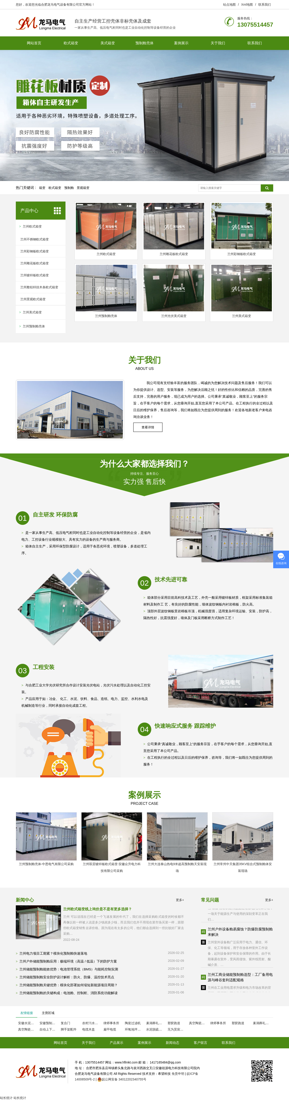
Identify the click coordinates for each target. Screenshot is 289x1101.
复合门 (65, 1023)
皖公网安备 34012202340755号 (124, 1079)
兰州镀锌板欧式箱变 (34, 275)
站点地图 (229, 4)
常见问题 (210, 899)
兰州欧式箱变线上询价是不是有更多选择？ (97, 909)
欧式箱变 (71, 43)
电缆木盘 (88, 1029)
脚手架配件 (69, 1029)
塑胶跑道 (174, 1023)
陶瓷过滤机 (133, 1023)
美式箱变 (107, 43)
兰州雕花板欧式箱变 (34, 263)
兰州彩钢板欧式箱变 (34, 251)
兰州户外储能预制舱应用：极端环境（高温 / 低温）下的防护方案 (68, 961)
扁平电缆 (109, 1029)
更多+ (180, 900)
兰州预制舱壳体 (34, 326)
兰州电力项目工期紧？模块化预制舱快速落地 (53, 953)
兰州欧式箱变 (32, 226)
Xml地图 (247, 4)
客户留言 (200, 1043)
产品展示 (116, 1043)
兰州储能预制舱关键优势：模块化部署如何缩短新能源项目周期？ (68, 985)
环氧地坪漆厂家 (136, 1029)
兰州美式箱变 (32, 312)
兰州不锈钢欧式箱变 (34, 239)
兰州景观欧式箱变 (33, 299)
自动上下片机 (49, 1029)
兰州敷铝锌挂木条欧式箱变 (39, 287)
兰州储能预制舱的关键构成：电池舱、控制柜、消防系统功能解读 (68, 993)
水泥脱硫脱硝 (155, 1029)
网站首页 (34, 43)
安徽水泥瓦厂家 (29, 1023)
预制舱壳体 (144, 43)
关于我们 (218, 43)
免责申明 (178, 1073)
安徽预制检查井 (51, 1023)
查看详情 (148, 427)
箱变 (42, 188)
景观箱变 (83, 188)
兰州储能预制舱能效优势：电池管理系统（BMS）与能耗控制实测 (68, 969)
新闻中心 (25, 899)
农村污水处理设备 (94, 1023)
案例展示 (181, 43)
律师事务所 (111, 1023)
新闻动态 (172, 1043)
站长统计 (6, 1098)
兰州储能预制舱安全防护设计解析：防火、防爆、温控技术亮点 (66, 977)
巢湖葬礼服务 (155, 1023)
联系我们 (264, 4)
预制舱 (69, 188)
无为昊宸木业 (177, 1029)
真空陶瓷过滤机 (200, 1023)
